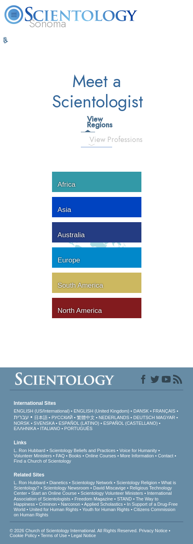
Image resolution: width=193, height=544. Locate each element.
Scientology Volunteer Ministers (112, 493)
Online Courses (100, 455)
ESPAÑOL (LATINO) (79, 423)
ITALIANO (50, 428)
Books (75, 455)
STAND (124, 498)
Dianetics (58, 482)
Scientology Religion (137, 482)
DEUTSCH (144, 417)
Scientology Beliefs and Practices (82, 450)
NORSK (22, 423)
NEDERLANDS (114, 417)
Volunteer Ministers (33, 455)
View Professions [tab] (94, 139)
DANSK (141, 411)
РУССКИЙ (62, 417)
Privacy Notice (153, 530)
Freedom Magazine (93, 498)
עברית (21, 417)
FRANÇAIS (164, 411)
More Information (137, 455)
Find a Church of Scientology (42, 461)
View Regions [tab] (90, 122)
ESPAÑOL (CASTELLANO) (130, 423)
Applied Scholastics (103, 504)
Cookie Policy (23, 535)
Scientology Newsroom (66, 487)
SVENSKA (44, 423)
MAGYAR (165, 417)
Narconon (70, 504)
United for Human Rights (53, 509)
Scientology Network (92, 482)
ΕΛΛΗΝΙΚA (25, 428)
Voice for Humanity (138, 450)
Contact (165, 455)
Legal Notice (83, 535)
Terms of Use (54, 535)
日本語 (41, 417)
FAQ (60, 455)
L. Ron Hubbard (30, 450)
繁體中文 (86, 417)
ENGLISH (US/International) (42, 411)
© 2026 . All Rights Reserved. (74, 530)
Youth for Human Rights (105, 509)
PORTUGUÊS (78, 428)
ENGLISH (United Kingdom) (101, 411)
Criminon (48, 504)
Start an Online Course (54, 493)
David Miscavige (109, 487)
